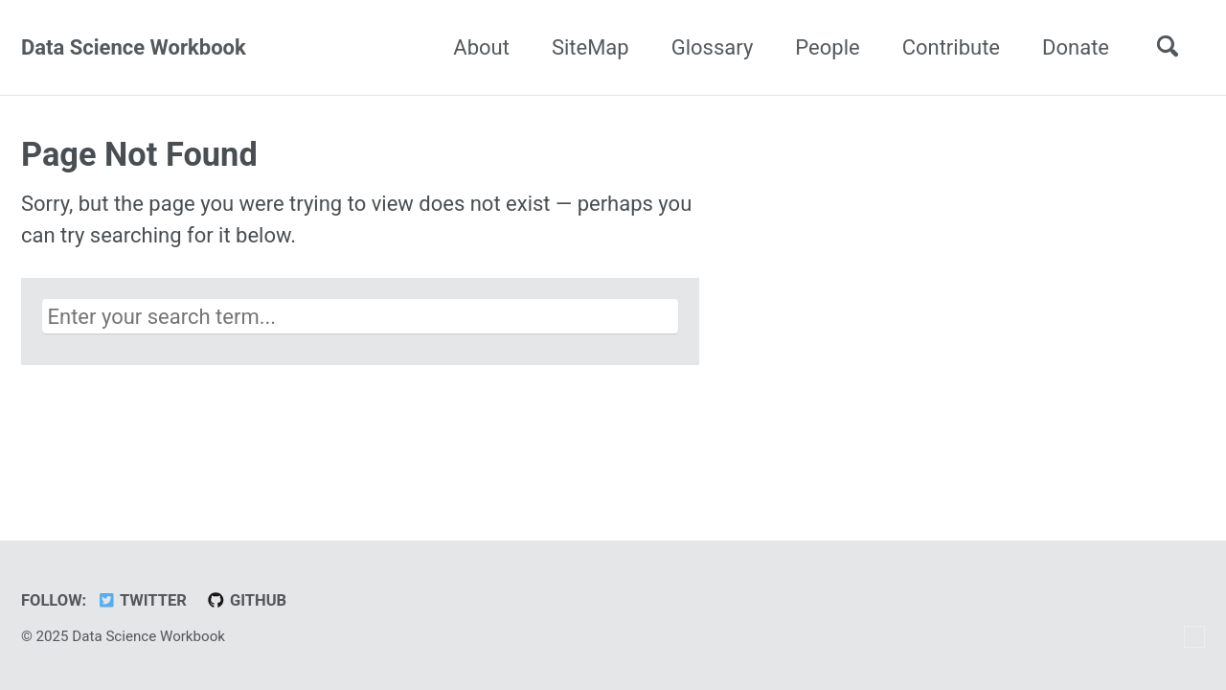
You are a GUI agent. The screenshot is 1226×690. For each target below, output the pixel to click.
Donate (1075, 47)
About (481, 47)
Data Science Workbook (133, 47)
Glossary (712, 47)
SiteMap (590, 47)
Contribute (951, 47)
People (827, 47)
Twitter (142, 600)
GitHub (246, 600)
